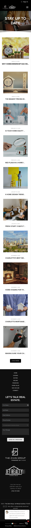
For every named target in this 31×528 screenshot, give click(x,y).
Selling (15, 381)
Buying (15, 379)
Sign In (24, 2)
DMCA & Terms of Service (20, 526)
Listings (15, 376)
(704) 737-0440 (15, 492)
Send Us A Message (15, 440)
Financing (15, 384)
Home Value (15, 386)
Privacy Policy (8, 526)
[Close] (28, 511)
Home (15, 374)
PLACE (28, 505)
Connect (15, 391)
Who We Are (15, 389)
